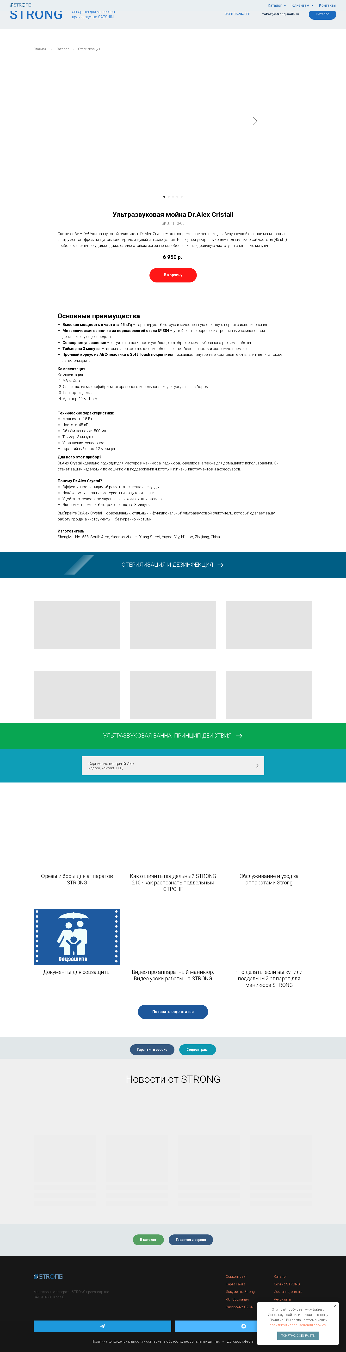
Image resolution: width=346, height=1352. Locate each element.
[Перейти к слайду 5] (182, 197)
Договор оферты (240, 1341)
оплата (296, 1292)
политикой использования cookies (298, 1325)
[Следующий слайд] (255, 121)
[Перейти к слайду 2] (169, 197)
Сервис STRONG (287, 1284)
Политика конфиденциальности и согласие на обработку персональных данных (156, 1341)
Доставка (281, 1292)
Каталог (62, 49)
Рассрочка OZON (239, 1307)
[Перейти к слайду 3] (173, 197)
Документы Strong (240, 1292)
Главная (40, 49)
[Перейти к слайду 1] (164, 197)
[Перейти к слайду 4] (177, 197)
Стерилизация (89, 49)
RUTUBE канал (237, 1299)
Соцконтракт (236, 1276)
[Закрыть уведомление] (335, 1305)
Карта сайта (235, 1284)
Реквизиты (282, 1299)
